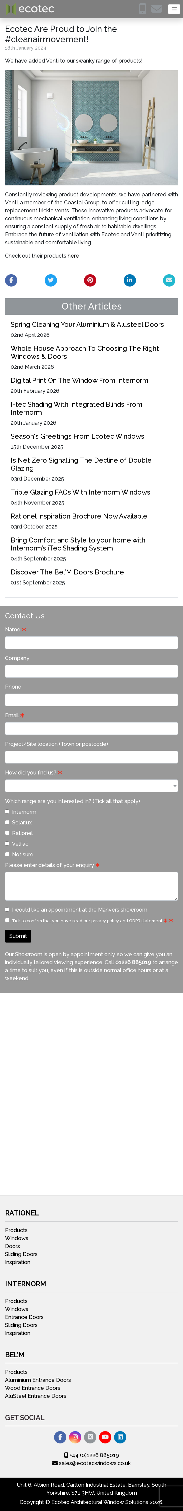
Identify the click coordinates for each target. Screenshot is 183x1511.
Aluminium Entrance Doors (38, 1380)
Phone (13, 687)
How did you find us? (30, 772)
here (73, 256)
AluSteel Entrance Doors (35, 1396)
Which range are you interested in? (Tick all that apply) (72, 801)
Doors (12, 1246)
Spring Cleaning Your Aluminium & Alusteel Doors (87, 324)
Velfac (16, 844)
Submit (18, 936)
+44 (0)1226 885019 (91, 1455)
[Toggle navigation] (174, 9)
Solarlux (18, 822)
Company (17, 658)
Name (12, 629)
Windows (16, 1238)
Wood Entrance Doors (32, 1388)
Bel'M (14, 1355)
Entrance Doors (24, 1317)
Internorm (20, 812)
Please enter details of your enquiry (49, 865)
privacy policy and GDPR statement (126, 920)
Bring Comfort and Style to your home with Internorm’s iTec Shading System (78, 544)
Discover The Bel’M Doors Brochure (67, 572)
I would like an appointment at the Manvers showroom (76, 910)
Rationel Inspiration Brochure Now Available (79, 516)
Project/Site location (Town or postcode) (56, 744)
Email (12, 715)
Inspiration (17, 1262)
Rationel (19, 833)
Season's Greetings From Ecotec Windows (77, 436)
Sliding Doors (21, 1254)
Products (16, 1230)
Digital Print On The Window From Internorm (79, 380)
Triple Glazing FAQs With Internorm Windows (80, 492)
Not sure (19, 854)
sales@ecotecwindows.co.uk (91, 1463)
